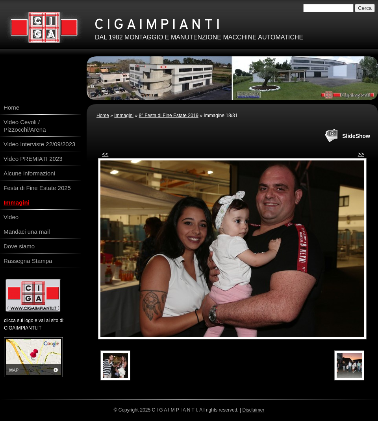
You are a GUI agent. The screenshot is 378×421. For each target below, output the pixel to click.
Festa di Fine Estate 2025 (37, 187)
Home (102, 115)
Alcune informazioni (29, 173)
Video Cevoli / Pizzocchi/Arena (25, 126)
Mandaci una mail (27, 231)
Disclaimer (253, 410)
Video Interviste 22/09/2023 (39, 144)
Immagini (123, 115)
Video (11, 217)
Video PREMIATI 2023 (33, 158)
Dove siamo (19, 246)
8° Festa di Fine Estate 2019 (168, 115)
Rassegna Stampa (28, 260)
